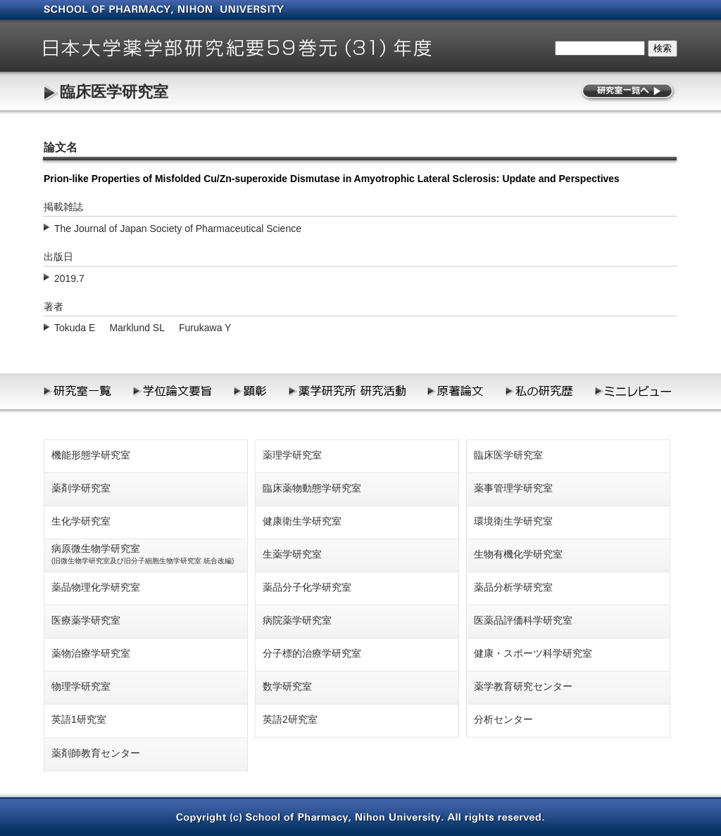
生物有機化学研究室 (518, 554)
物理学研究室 (81, 686)
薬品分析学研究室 (513, 587)
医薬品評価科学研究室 (523, 620)
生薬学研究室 (292, 554)
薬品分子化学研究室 (307, 587)
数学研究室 (287, 686)
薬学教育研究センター (523, 686)
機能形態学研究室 (90, 455)
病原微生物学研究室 (142, 554)
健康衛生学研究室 (302, 521)
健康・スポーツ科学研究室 (533, 653)
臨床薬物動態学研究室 (312, 488)
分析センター (503, 719)
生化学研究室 (81, 521)
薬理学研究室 (292, 455)
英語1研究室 (78, 719)
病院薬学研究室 (297, 620)
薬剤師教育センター (95, 753)
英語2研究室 (290, 719)
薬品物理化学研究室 (95, 587)
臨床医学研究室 (114, 92)
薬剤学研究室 (81, 488)
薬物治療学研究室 (90, 653)
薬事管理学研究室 (513, 488)
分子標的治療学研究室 (312, 653)
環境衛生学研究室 (513, 521)
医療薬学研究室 (85, 620)
